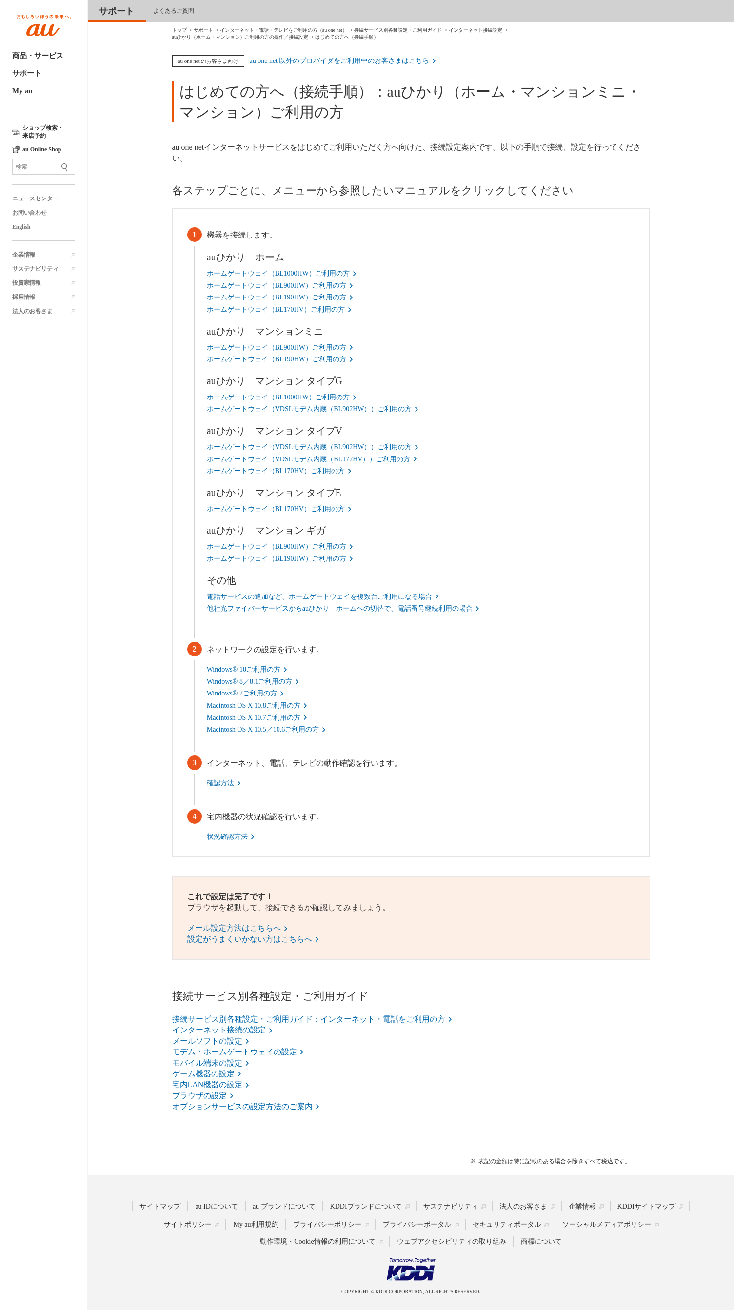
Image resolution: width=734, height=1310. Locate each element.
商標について (541, 1241)
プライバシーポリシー (327, 1224)
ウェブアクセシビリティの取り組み (451, 1241)
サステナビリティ (35, 268)
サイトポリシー (188, 1224)
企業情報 (23, 254)
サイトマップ (159, 1206)
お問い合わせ (29, 212)
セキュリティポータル (507, 1224)
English (21, 226)
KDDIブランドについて (366, 1206)
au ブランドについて (284, 1206)
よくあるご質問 (173, 10)
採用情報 (23, 297)
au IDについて (216, 1206)
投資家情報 (26, 282)
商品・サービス (37, 56)
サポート (26, 73)
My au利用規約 (255, 1224)
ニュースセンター (35, 198)
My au (22, 91)
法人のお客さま (32, 311)
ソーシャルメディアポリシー (606, 1224)
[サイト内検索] (43, 167)
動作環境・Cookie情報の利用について (317, 1241)
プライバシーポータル (417, 1224)
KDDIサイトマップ (646, 1206)
